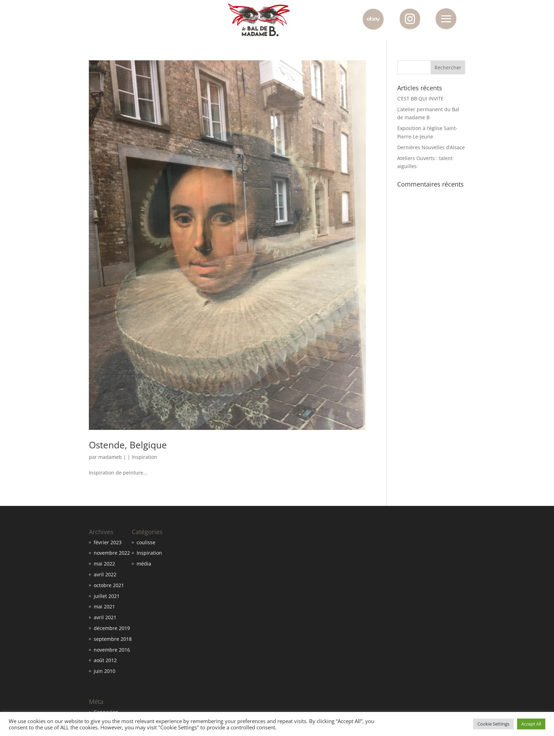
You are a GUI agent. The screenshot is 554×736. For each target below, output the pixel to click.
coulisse (146, 542)
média (144, 563)
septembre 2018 (113, 639)
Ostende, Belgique (128, 445)
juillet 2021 (107, 596)
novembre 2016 (112, 649)
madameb (110, 457)
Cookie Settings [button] (493, 724)
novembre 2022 (112, 552)
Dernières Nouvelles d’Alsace (431, 147)
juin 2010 (104, 671)
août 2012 (105, 660)
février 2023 (108, 542)
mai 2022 (104, 563)
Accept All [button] (531, 724)
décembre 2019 (112, 628)
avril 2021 (105, 617)
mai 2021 (104, 606)
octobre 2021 (109, 585)
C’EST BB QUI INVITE (420, 98)
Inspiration (144, 457)
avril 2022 (105, 574)
